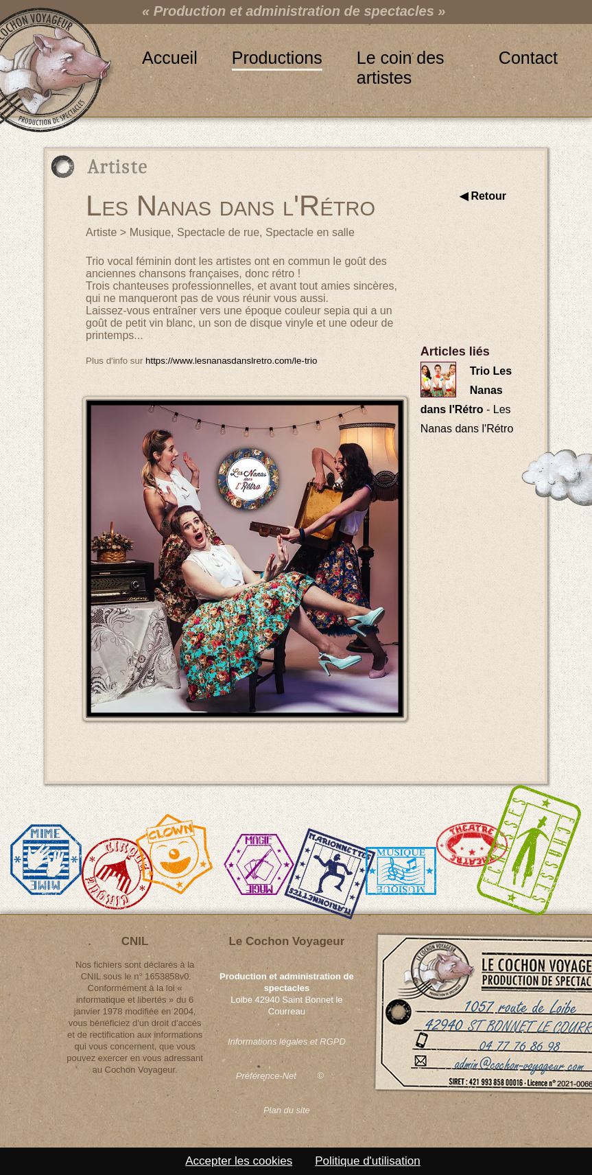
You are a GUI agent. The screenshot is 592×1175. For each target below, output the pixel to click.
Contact (528, 57)
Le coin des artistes (401, 58)
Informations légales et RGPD (287, 1041)
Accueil (170, 57)
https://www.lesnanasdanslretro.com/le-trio (231, 361)
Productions (277, 57)
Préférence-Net (266, 1076)
